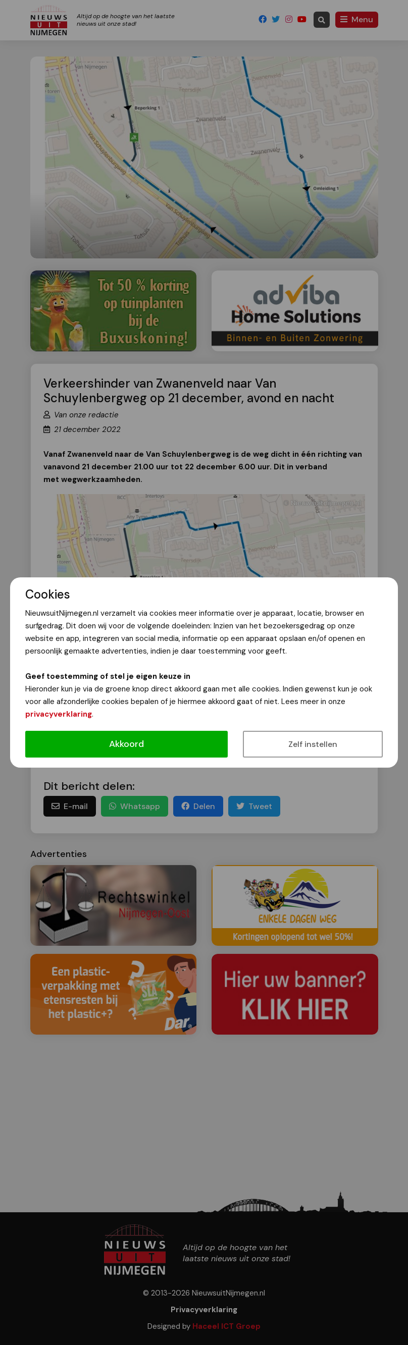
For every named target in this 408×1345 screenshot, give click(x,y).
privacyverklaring (58, 714)
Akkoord (126, 744)
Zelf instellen (312, 744)
